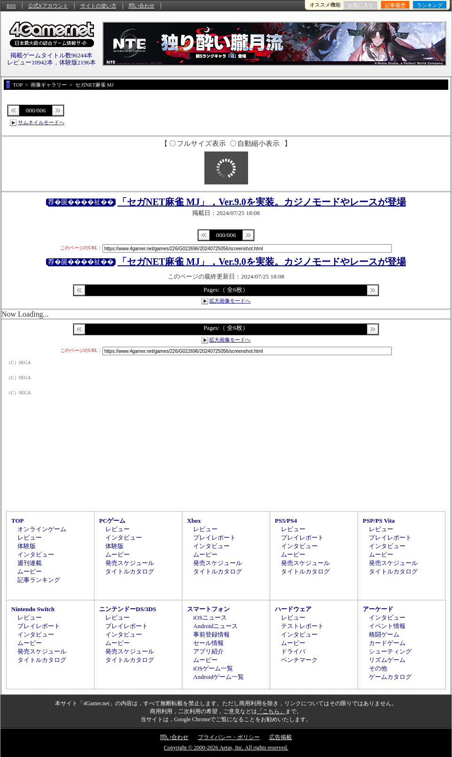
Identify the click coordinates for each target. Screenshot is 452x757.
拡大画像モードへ (229, 300)
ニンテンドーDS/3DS (127, 609)
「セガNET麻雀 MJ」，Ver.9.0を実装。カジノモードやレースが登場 (261, 202)
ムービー (29, 571)
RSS (11, 5)
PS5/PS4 (286, 520)
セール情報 (208, 642)
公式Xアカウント (48, 5)
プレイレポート (214, 537)
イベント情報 (387, 626)
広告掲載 (280, 737)
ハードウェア (293, 609)
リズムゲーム (387, 659)
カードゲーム (387, 642)
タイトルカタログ (129, 571)
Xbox (194, 520)
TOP (17, 520)
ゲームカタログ (390, 676)
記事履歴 (395, 5)
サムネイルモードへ (41, 122)
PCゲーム (112, 520)
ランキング (430, 5)
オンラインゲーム (41, 529)
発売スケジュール (129, 562)
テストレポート (302, 626)
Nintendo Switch (33, 609)
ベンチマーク (299, 659)
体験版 (26, 546)
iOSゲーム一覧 (213, 668)
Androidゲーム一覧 (218, 676)
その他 (378, 668)
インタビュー (35, 554)
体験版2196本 (77, 62)
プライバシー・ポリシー (229, 737)
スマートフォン (208, 609)
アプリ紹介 (208, 651)
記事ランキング (38, 579)
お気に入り (361, 5)
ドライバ (293, 651)
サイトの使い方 (98, 5)
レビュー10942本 (30, 62)
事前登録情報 (211, 634)
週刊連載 (29, 562)
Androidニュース (215, 626)
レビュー (29, 537)
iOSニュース (210, 617)
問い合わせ (142, 5)
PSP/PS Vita (379, 520)
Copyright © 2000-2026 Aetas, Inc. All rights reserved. (226, 747)
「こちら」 (271, 711)
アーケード (378, 609)
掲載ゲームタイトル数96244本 (51, 55)
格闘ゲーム (384, 634)
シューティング (390, 651)
